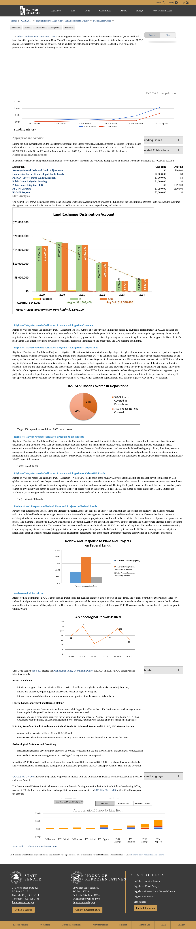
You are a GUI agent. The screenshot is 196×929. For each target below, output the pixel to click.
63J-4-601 (36, 670)
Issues (27, 28)
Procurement (45, 925)
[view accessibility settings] (173, 2)
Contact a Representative (87, 909)
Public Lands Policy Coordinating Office (37, 36)
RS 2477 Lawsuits (21, 188)
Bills (74, 10)
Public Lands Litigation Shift (27, 185)
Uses (168, 35)
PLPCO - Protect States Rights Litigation (34, 177)
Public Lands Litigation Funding (29, 181)
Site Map (123, 925)
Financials (69, 28)
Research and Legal (165, 10)
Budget (143, 10)
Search (160, 2)
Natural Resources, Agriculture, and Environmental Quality (62, 21)
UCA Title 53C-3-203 (105, 790)
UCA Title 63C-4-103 (23, 776)
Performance (40, 28)
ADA (163, 925)
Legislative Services (143, 896)
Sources (152, 35)
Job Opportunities (100, 925)
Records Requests (20, 925)
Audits (127, 10)
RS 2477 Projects (21, 192)
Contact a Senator (23, 909)
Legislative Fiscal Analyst (146, 886)
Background (55, 28)
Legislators (56, 10)
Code (89, 10)
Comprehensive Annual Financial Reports (147, 855)
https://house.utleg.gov (84, 902)
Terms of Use (144, 925)
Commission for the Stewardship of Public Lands (38, 174)
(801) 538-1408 (31, 898)
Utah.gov (181, 925)
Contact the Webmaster (71, 925)
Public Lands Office (102, 21)
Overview (16, 28)
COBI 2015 (26, 21)
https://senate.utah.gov (23, 902)
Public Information (145, 908)
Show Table (18, 846)
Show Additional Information (42, 846)
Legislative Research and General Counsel (154, 891)
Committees (108, 10)
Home (14, 21)
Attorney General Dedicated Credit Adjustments (37, 170)
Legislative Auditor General (147, 881)
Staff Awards (140, 901)
